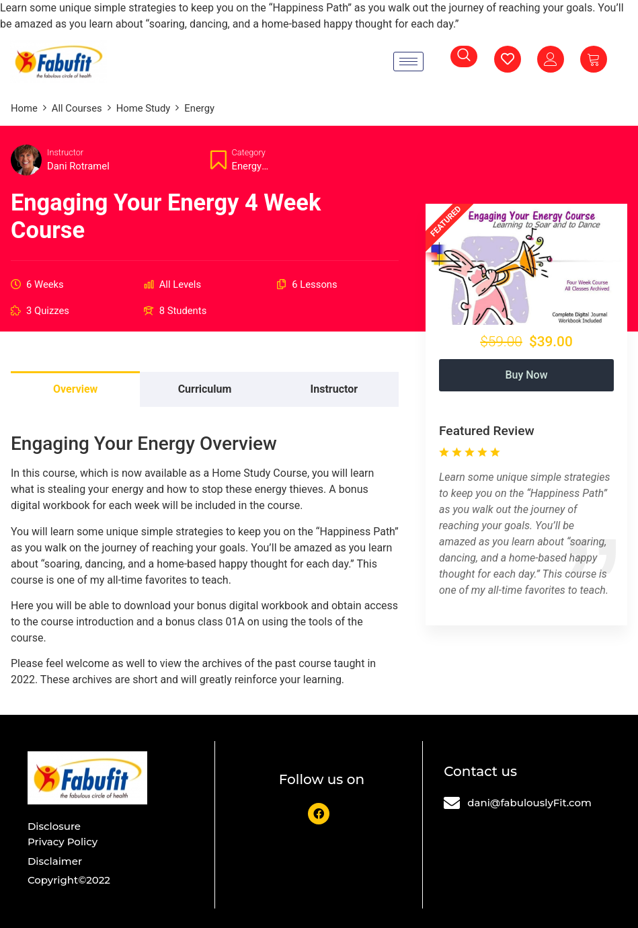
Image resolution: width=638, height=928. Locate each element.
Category (249, 152)
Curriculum (205, 389)
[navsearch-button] (463, 56)
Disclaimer (55, 861)
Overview (75, 389)
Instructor (65, 152)
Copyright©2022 (69, 880)
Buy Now (526, 375)
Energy (247, 166)
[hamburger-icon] (408, 61)
